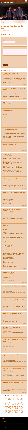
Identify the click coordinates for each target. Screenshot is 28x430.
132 (19, 411)
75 (13, 403)
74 (12, 403)
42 (13, 399)
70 (5, 403)
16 (7, 396)
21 (15, 396)
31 (13, 398)
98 (15, 406)
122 (15, 410)
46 (20, 399)
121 (12, 410)
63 (12, 402)
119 (8, 410)
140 (19, 412)
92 (5, 406)
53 (13, 400)
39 (8, 399)
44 (17, 399)
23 (19, 396)
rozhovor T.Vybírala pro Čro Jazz (6, 30)
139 (17, 412)
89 (18, 404)
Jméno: (4, 40)
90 (20, 404)
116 (19, 408)
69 (22, 402)
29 (10, 398)
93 (7, 406)
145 (17, 413)
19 (12, 396)
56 (18, 400)
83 (8, 404)
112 (10, 408)
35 (20, 398)
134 (6, 412)
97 (14, 406)
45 (18, 399)
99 (17, 406)
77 (17, 403)
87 (15, 404)
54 (15, 400)
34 (18, 398)
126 (6, 411)
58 (22, 400)
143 (13, 413)
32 (15, 398)
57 (20, 400)
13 (21, 395)
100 (19, 406)
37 (5, 399)
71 (7, 403)
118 (6, 410)
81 (5, 404)
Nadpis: (4, 44)
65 (15, 402)
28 (8, 398)
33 (17, 398)
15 (5, 396)
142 (10, 413)
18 (10, 396)
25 (22, 396)
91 (22, 404)
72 (8, 403)
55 (17, 400)
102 (6, 407)
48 (5, 400)
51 (10, 400)
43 (15, 399)
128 (10, 411)
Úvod (3, 21)
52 (12, 400)
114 (15, 408)
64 (13, 402)
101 (21, 406)
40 (10, 399)
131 (17, 411)
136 (10, 412)
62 (10, 402)
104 (10, 407)
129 (12, 411)
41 (12, 399)
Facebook (4, 421)
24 (20, 396)
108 (19, 407)
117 (21, 408)
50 (8, 400)
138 (15, 412)
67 (18, 402)
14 (22, 395)
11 (17, 395)
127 (8, 411)
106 (15, 407)
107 (17, 407)
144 (15, 413)
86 (13, 404)
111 (8, 408)
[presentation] (17, 59)
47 (22, 399)
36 (22, 398)
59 (5, 402)
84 (10, 404)
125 (21, 410)
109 (21, 407)
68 (20, 402)
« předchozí (2, 396)
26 (5, 398)
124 (19, 410)
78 (18, 403)
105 (12, 407)
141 (21, 412)
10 (16, 395)
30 (12, 398)
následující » (26, 396)
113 (12, 408)
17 (8, 396)
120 (10, 410)
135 (8, 412)
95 (10, 406)
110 (6, 408)
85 (12, 404)
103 (8, 407)
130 (15, 411)
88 (17, 404)
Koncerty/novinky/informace (9, 21)
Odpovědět (24, 84)
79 (20, 403)
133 (21, 411)
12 (19, 395)
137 (12, 412)
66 (17, 402)
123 (17, 410)
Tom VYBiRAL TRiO (7, 3)
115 (17, 408)
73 (10, 403)
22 (17, 396)
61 (8, 402)
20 (14, 396)
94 (9, 406)
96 (12, 406)
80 (22, 403)
